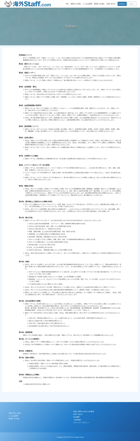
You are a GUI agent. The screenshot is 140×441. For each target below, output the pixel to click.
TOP (65, 4)
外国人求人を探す (15, 413)
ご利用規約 (77, 420)
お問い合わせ (109, 4)
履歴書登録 (121, 4)
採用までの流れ (74, 4)
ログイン (131, 4)
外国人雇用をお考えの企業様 (83, 411)
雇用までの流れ (98, 4)
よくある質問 (86, 4)
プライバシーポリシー (81, 422)
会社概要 (76, 417)
